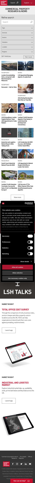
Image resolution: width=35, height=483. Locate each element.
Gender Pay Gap (28, 471)
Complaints (12, 471)
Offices (30, 456)
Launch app (9, 330)
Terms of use (30, 469)
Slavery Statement (19, 471)
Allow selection (17, 273)
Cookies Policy (5, 471)
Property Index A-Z (20, 476)
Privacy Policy (28, 476)
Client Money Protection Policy (25, 473)
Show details (24, 261)
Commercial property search (10, 456)
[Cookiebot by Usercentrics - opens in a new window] (25, 203)
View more (17, 197)
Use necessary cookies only (17, 278)
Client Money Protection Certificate (10, 473)
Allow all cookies (17, 267)
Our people (23, 456)
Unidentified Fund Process (9, 476)
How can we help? (20, 481)
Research (14, 458)
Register (21, 458)
